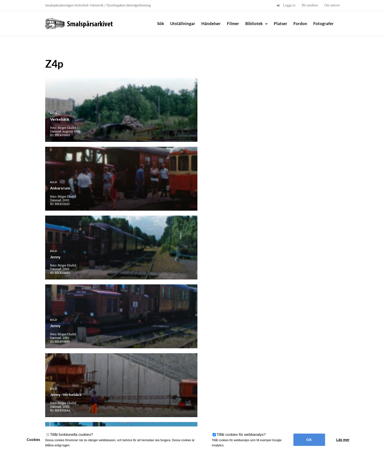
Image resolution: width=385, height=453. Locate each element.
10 (165, 370)
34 (237, 370)
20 (176, 370)
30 (191, 370)
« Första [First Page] (137, 370)
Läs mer (343, 440)
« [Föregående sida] (151, 370)
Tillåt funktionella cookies (71, 434)
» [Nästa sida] (249, 370)
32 (214, 370)
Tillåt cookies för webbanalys (241, 434)
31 (203, 370)
